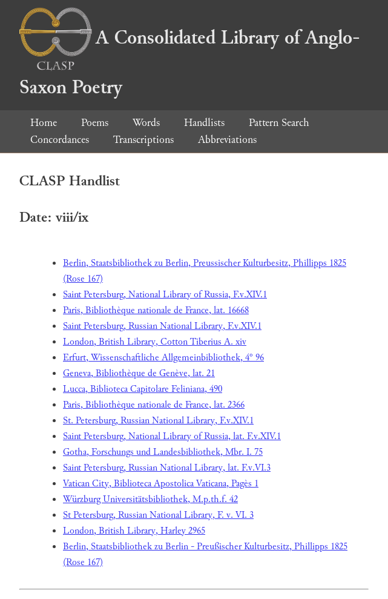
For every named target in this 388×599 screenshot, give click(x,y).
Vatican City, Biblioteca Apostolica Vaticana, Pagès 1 (160, 484)
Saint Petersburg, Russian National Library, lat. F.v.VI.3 (167, 468)
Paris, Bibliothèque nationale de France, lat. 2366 (154, 405)
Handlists (204, 122)
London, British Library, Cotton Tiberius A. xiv (154, 342)
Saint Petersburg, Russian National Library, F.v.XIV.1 (162, 326)
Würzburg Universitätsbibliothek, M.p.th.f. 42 (150, 499)
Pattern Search (279, 122)
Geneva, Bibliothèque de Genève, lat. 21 (139, 373)
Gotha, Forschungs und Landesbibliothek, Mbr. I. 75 (163, 452)
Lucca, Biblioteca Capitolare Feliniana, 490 (142, 389)
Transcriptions (143, 139)
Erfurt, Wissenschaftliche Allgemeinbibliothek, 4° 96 (163, 358)
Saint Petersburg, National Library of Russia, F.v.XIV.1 (165, 295)
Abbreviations (227, 139)
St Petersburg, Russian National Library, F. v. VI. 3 (158, 515)
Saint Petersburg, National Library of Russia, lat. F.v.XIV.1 (172, 436)
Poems (94, 122)
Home (43, 122)
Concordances (59, 139)
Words (146, 122)
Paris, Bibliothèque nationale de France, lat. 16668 (156, 310)
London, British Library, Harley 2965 (134, 531)
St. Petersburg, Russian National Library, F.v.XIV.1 (158, 421)
